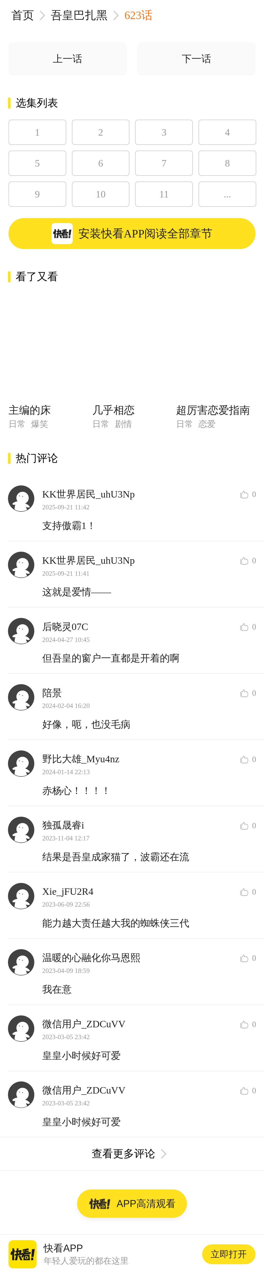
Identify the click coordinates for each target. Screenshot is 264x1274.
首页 (22, 15)
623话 (139, 15)
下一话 (196, 58)
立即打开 (229, 1254)
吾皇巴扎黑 (79, 15)
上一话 (67, 58)
